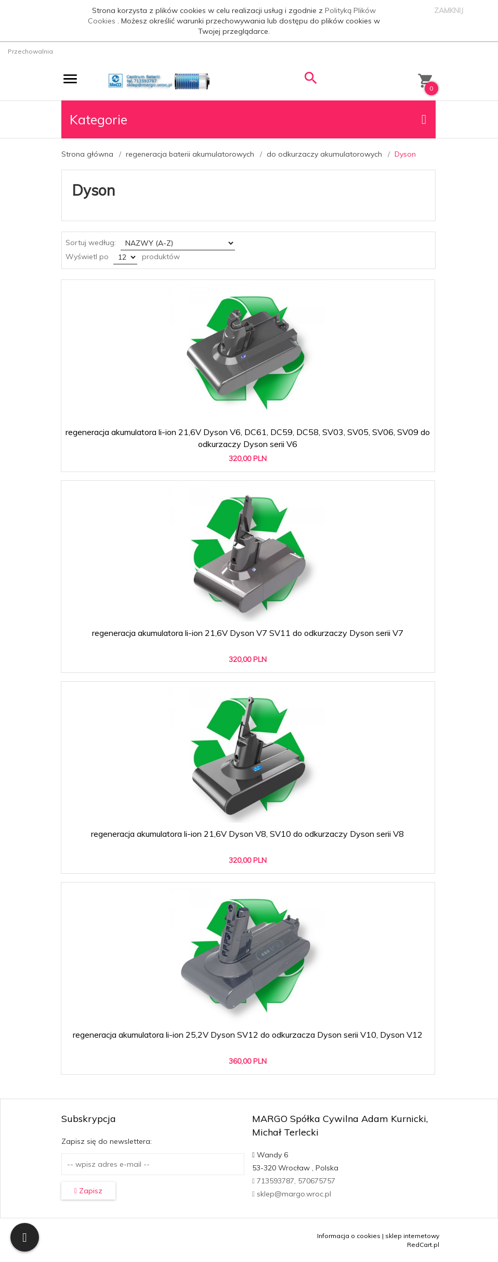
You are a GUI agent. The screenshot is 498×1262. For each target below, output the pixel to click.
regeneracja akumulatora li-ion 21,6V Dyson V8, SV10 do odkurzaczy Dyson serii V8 (247, 833)
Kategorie (248, 119)
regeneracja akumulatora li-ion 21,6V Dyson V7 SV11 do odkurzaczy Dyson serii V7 (247, 633)
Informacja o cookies (349, 1236)
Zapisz (88, 1190)
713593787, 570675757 (293, 1180)
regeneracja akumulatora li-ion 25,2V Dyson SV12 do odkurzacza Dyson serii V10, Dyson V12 (248, 1034)
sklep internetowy (412, 1236)
